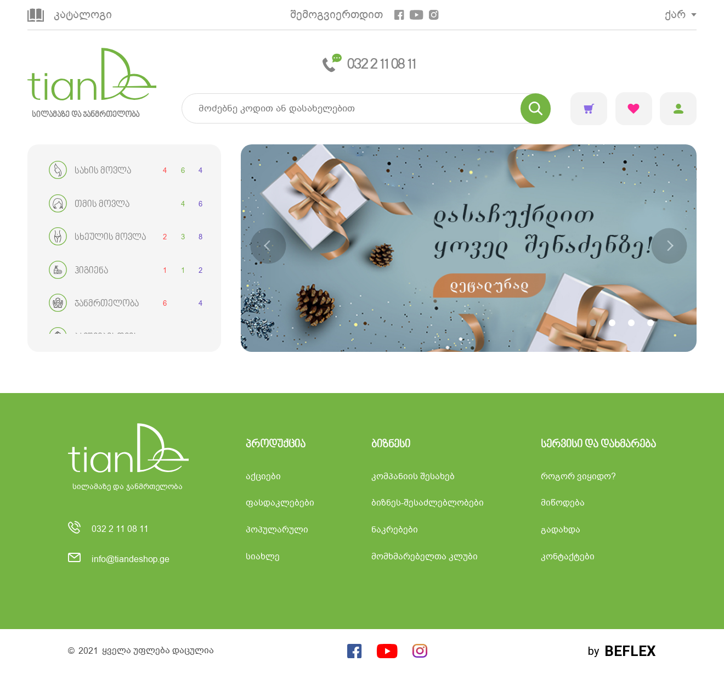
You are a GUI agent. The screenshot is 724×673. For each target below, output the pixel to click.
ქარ (675, 14)
